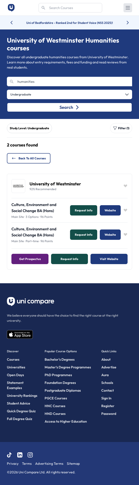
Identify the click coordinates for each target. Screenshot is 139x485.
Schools (107, 382)
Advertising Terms (49, 463)
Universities (16, 367)
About (106, 359)
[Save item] (125, 186)
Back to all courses (29, 158)
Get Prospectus (30, 259)
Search (69, 107)
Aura (105, 375)
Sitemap (73, 463)
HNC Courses (55, 406)
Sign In (106, 398)
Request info (83, 210)
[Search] (70, 7)
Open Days (15, 375)
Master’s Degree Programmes (68, 367)
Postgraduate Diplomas (63, 390)
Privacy (13, 463)
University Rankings (22, 395)
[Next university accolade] (124, 22)
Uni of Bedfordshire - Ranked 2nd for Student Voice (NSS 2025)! (69, 23)
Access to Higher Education (66, 421)
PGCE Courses (56, 398)
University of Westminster (55, 183)
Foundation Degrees (60, 382)
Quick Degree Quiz (21, 411)
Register (107, 406)
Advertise (108, 367)
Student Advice (18, 403)
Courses (13, 359)
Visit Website (109, 259)
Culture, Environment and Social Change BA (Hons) (33, 207)
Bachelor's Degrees (60, 359)
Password (108, 413)
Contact (107, 390)
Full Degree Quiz (19, 419)
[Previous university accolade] (15, 22)
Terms (27, 463)
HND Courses (55, 413)
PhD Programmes (58, 375)
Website (110, 210)
